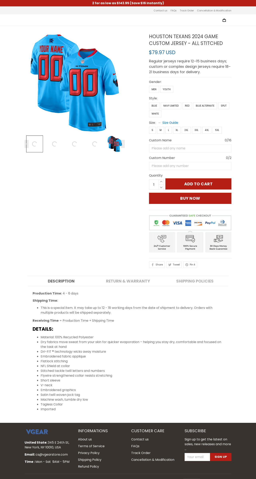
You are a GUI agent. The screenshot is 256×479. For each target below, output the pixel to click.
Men (154, 70)
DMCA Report (171, 472)
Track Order (187, 10)
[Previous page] (27, 144)
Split (224, 87)
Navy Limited (171, 87)
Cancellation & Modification (214, 10)
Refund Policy (88, 457)
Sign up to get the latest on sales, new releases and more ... (208, 435)
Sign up (221, 448)
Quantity (156, 121)
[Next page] (123, 144)
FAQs (174, 10)
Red (187, 87)
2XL (186, 111)
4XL (207, 111)
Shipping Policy (89, 450)
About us (85, 430)
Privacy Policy (89, 443)
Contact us (160, 10)
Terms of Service (91, 437)
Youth (167, 70)
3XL (196, 111)
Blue (154, 87)
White (155, 95)
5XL (217, 111)
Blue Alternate (205, 87)
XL (177, 111)
